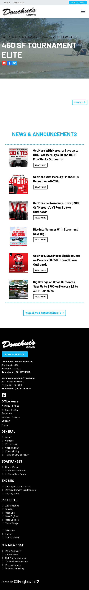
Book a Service (15, 354)
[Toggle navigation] (83, 11)
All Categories (12, 505)
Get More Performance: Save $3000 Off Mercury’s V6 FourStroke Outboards (56, 207)
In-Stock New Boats (15, 470)
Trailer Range (11, 523)
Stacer (45, 37)
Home (4, 37)
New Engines (11, 516)
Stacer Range (11, 467)
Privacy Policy (12, 451)
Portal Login (11, 444)
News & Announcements (44, 134)
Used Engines (12, 519)
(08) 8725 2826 (23, 388)
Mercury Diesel (12, 493)
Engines (8, 480)
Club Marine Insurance (15, 557)
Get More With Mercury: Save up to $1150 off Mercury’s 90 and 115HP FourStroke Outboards (56, 155)
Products (9, 500)
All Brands (10, 530)
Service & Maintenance (16, 561)
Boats (14, 37)
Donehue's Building (14, 568)
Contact (9, 440)
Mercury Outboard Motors (17, 486)
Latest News (11, 554)
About (7, 2)
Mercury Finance (13, 564)
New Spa (9, 509)
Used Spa (10, 512)
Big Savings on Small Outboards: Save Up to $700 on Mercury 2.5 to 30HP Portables (55, 286)
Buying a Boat (13, 545)
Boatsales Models (29, 37)
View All (79, 102)
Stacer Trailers (12, 537)
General (8, 431)
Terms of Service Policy (16, 454)
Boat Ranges (12, 461)
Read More (40, 165)
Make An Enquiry (13, 550)
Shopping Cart (12, 447)
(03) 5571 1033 (22, 371)
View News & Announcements (44, 312)
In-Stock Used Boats (15, 474)
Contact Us (19, 2)
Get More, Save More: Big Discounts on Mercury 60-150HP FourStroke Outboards (56, 260)
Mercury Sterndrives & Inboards (20, 489)
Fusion (8, 533)
